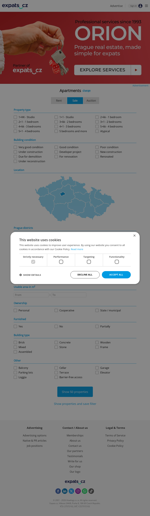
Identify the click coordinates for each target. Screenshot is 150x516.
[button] (30, 274)
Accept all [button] (116, 274)
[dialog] (75, 258)
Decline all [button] (85, 274)
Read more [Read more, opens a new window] (77, 249)
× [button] (134, 236)
